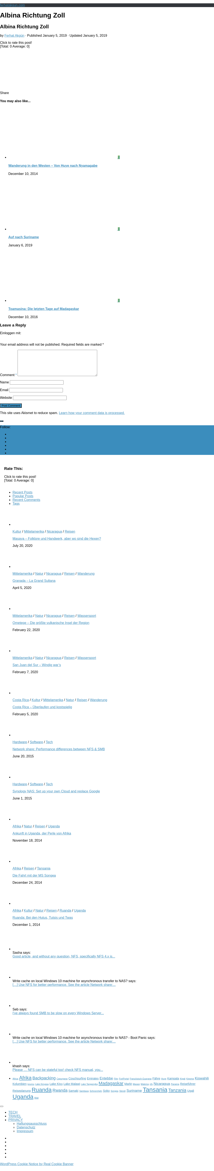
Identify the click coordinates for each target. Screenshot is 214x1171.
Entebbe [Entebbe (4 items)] (106, 1083)
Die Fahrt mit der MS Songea (34, 880)
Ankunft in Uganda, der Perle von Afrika (42, 838)
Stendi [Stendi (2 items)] (122, 1096)
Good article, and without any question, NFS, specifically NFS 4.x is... (64, 961)
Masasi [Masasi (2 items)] (136, 1089)
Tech (49, 747)
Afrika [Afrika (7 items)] (25, 1083)
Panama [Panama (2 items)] (175, 1089)
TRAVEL (14, 1121)
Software (36, 747)
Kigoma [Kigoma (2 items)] (190, 1083)
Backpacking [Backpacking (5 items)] (44, 1083)
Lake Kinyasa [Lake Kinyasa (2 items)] (42, 1089)
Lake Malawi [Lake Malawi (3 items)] (72, 1089)
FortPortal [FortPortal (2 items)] (124, 1083)
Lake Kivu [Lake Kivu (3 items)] (56, 1089)
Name (4, 387)
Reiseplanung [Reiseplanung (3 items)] (22, 1095)
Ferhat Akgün (14, 35)
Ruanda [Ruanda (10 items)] (41, 1095)
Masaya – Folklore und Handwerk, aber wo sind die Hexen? (57, 543)
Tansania (43, 873)
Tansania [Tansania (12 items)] (155, 1094)
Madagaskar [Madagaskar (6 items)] (111, 1088)
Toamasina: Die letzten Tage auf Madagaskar (43, 309)
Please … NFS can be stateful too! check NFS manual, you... (58, 1075)
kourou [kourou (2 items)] (31, 1089)
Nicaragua (54, 536)
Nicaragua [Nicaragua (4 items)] (162, 1089)
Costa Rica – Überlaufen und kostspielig (42, 712)
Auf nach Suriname (23, 237)
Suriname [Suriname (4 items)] (134, 1095)
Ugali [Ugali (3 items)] (190, 1095)
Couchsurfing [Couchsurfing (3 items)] (77, 1083)
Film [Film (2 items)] (116, 1083)
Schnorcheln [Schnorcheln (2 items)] (96, 1096)
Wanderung (85, 578)
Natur (39, 578)
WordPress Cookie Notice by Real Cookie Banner (37, 1169)
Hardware (20, 747)
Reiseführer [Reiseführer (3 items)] (188, 1089)
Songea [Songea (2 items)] (114, 1096)
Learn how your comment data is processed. (92, 418)
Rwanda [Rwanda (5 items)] (60, 1095)
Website (6, 402)
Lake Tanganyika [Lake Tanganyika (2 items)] (89, 1089)
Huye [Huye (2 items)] (163, 1083)
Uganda (54, 831)
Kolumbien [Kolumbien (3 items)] (20, 1089)
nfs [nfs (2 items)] (151, 1089)
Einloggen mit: (10, 333)
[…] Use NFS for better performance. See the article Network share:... (64, 990)
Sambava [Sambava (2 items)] (84, 1096)
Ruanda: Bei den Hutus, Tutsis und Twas (43, 922)
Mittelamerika (34, 536)
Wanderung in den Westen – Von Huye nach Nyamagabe (52, 165)
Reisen (70, 536)
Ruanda (65, 915)
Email (4, 395)
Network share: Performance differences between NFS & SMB (59, 754)
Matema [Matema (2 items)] (145, 1089)
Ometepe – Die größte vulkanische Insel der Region (51, 628)
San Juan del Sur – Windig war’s (37, 670)
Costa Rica (21, 705)
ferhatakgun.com (12, 5)
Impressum (25, 1136)
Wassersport (86, 621)
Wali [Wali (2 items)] (36, 1103)
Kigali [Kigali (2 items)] (182, 1083)
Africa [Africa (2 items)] (15, 1083)
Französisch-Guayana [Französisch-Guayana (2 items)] (141, 1083)
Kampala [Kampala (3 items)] (173, 1083)
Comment (8, 380)
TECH (13, 1117)
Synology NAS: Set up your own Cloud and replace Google (56, 796)
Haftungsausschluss (32, 1128)
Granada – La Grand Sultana (34, 585)
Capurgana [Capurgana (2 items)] (62, 1083)
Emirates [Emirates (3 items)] (93, 1083)
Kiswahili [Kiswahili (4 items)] (202, 1083)
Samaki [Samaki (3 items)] (73, 1095)
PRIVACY (15, 1125)
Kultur (17, 536)
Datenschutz (26, 1132)
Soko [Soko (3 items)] (106, 1095)
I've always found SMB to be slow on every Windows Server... (58, 1018)
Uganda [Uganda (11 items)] (23, 1101)
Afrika (17, 831)
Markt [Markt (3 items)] (128, 1089)
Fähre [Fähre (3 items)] (156, 1083)
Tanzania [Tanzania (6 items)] (177, 1095)
